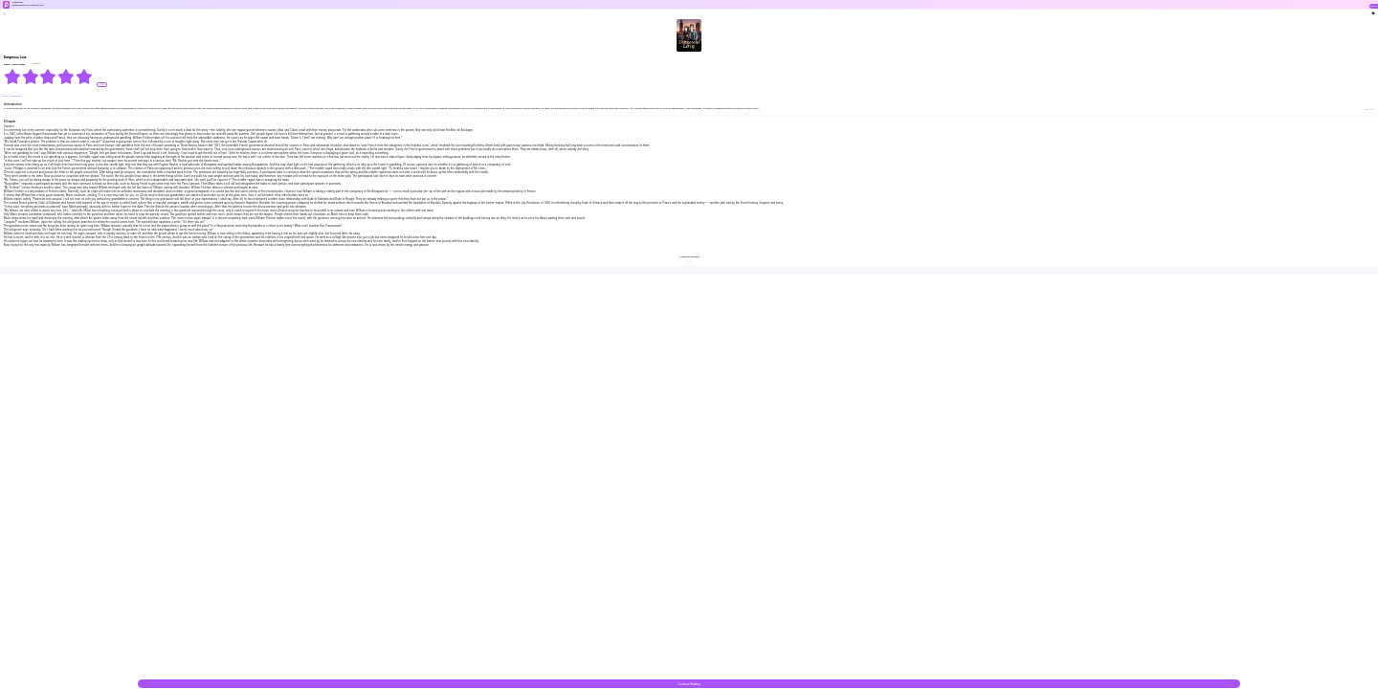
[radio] (13, 76)
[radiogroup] (48, 76)
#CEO (6, 96)
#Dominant (16, 96)
